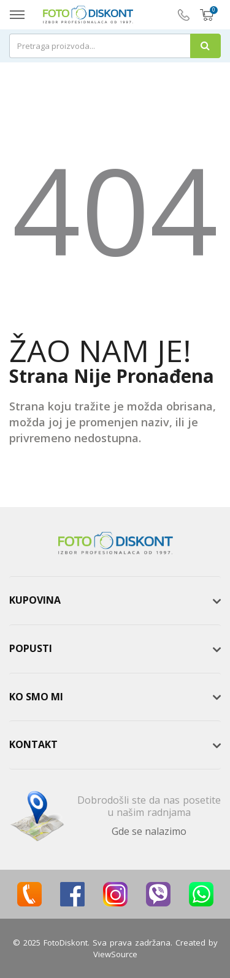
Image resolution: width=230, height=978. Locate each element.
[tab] (115, 600)
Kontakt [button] (33, 744)
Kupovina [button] (35, 600)
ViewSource (115, 954)
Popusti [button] (30, 648)
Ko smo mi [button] (36, 696)
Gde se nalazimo (149, 831)
